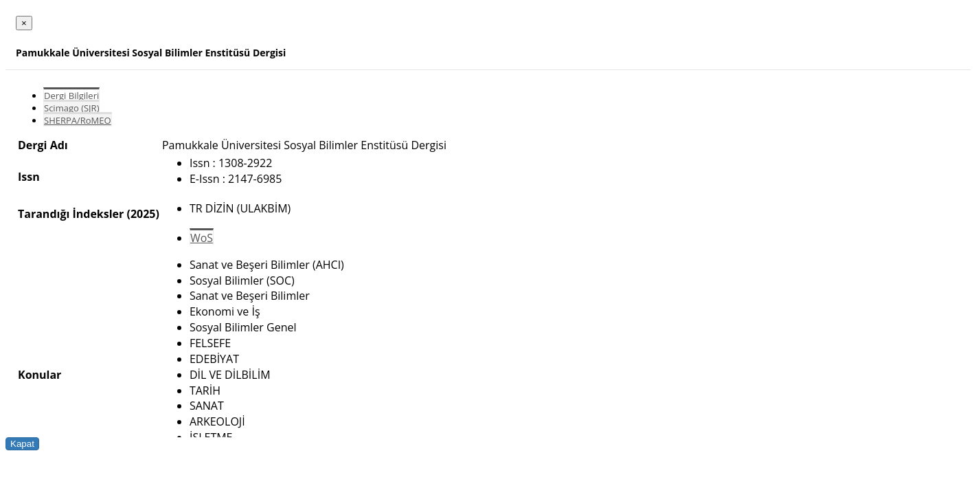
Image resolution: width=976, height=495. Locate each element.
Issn (29, 176)
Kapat (22, 444)
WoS (201, 237)
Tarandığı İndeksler (71, 213)
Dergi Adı (43, 145)
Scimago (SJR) (71, 108)
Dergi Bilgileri (71, 95)
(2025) (142, 213)
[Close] (24, 23)
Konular (39, 374)
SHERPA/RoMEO (77, 120)
